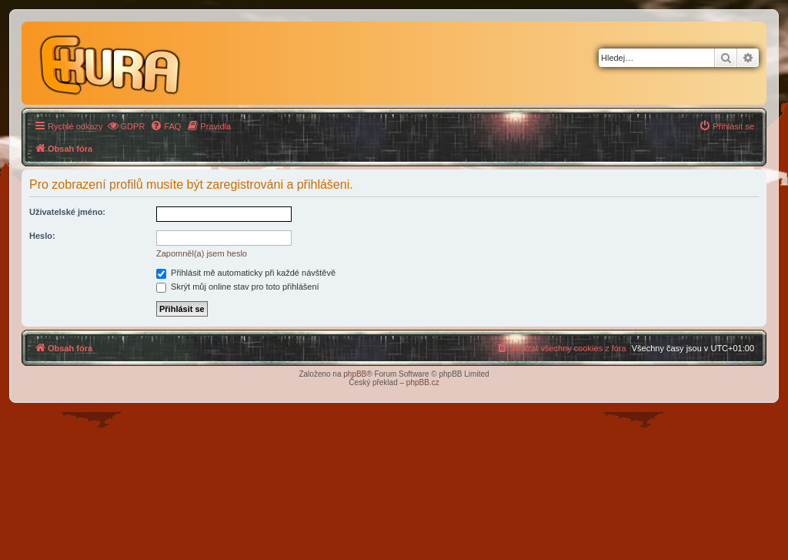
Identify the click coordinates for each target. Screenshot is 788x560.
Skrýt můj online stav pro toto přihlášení (237, 286)
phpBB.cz (422, 382)
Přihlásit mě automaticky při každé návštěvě (246, 272)
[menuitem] (126, 126)
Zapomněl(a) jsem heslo (201, 253)
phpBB (354, 374)
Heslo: (42, 235)
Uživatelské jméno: (67, 211)
